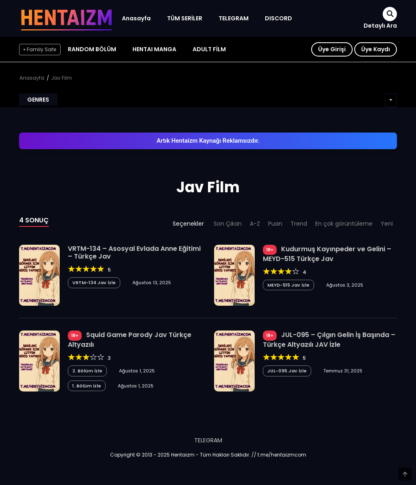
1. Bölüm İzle (86, 386)
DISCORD (278, 18)
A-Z (255, 224)
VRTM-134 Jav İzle (94, 282)
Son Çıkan (228, 224)
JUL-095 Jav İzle (287, 371)
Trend (298, 224)
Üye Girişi (332, 49)
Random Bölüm (92, 49)
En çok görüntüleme (344, 224)
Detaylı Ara (380, 26)
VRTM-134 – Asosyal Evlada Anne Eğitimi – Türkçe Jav (134, 252)
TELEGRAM (234, 18)
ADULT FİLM (209, 49)
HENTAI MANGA (154, 49)
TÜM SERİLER (184, 18)
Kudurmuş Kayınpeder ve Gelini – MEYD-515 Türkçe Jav (327, 253)
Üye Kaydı (375, 49)
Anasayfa (136, 18)
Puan (275, 224)
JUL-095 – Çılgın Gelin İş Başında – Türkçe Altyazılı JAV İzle (329, 339)
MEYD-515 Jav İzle (288, 285)
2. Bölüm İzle (87, 371)
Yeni (387, 224)
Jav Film (61, 77)
